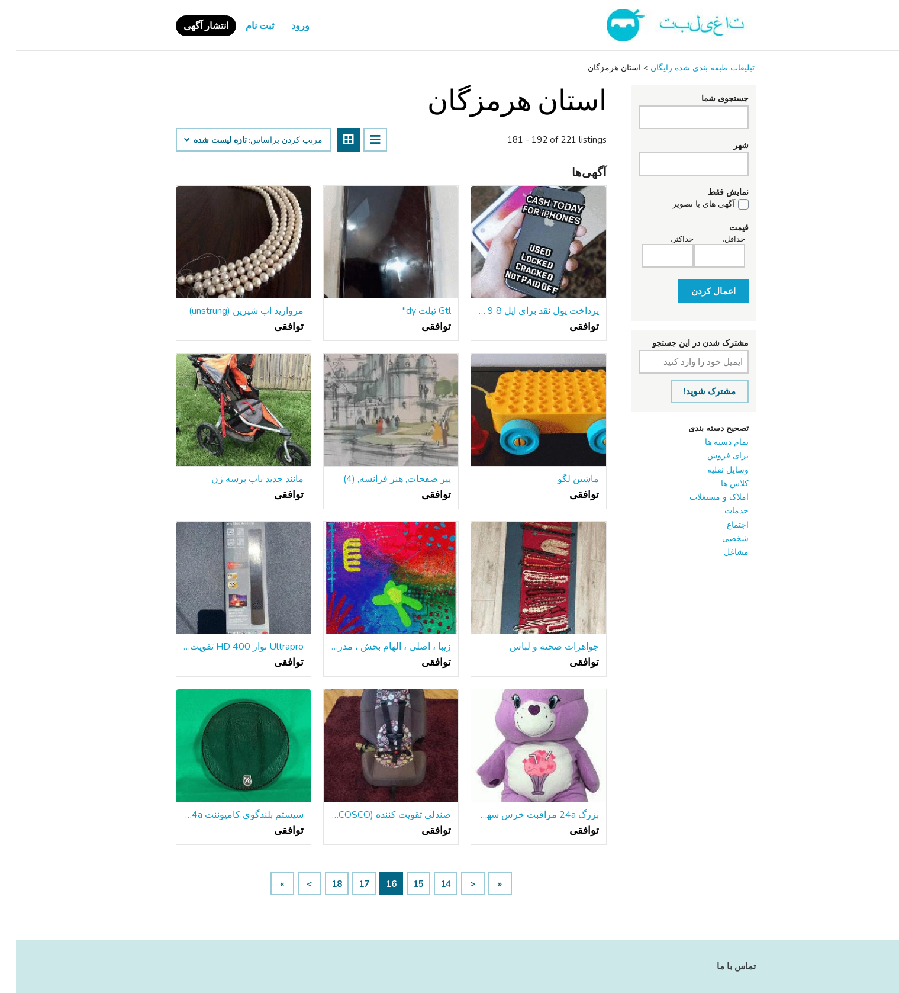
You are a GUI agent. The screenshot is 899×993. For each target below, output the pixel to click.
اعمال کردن (697, 291)
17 (348, 884)
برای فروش (712, 455)
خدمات (720, 510)
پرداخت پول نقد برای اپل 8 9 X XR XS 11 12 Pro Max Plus (522, 311)
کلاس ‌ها (719, 483)
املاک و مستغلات (703, 497)
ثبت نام (244, 26)
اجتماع (722, 525)
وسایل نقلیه (712, 469)
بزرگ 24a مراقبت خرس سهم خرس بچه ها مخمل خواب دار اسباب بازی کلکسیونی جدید (522, 814)
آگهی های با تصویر (687, 204)
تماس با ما (720, 966)
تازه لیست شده (199, 140)
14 (429, 884)
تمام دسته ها (711, 442)
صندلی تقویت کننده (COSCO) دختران (375, 814)
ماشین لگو (562, 479)
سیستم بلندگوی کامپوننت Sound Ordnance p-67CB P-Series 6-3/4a (227, 814)
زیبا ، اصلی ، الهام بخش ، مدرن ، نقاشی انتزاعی (375, 646)
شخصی (719, 538)
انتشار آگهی (189, 26)
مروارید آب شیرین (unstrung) (230, 311)
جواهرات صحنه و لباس (538, 646)
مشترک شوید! (694, 391)
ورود (284, 26)
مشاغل (720, 552)
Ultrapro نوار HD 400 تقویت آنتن (227, 646)
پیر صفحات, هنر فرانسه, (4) (381, 479)
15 (402, 884)
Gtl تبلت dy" (410, 311)
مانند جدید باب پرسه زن (241, 479)
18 (320, 884)
